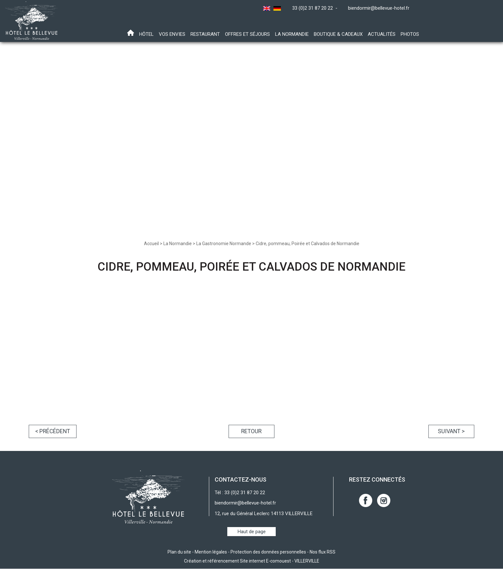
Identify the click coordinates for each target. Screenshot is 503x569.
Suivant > (450, 431)
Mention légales (211, 552)
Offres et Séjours (247, 34)
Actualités (381, 34)
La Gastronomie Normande (223, 243)
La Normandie (292, 34)
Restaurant (205, 34)
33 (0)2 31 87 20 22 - (316, 8)
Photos (410, 34)
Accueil (151, 243)
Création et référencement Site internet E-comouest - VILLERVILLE (251, 561)
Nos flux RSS (322, 552)
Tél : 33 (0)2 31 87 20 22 (240, 493)
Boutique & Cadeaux (338, 34)
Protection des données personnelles (268, 552)
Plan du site (179, 552)
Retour (251, 431)
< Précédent (54, 431)
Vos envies (172, 34)
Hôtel (146, 34)
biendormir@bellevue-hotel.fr (378, 8)
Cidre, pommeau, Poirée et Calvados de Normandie (307, 243)
